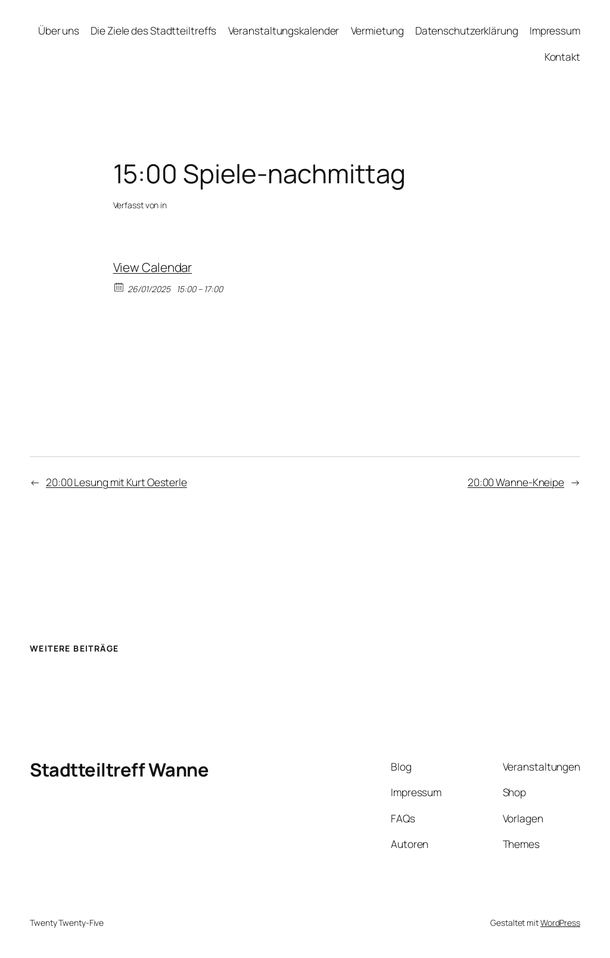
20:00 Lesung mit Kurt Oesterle (116, 482)
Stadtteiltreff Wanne (119, 769)
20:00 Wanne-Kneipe (516, 482)
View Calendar (152, 267)
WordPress (560, 922)
